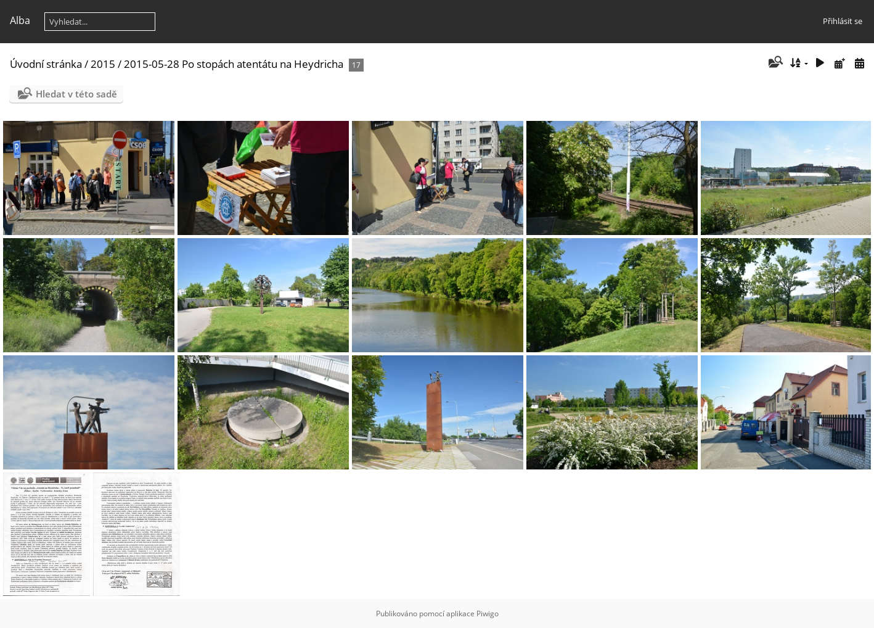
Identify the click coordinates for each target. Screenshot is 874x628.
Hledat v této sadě (76, 94)
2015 (103, 64)
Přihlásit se (842, 21)
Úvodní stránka (46, 64)
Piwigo (487, 613)
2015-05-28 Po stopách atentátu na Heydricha (233, 64)
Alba (20, 20)
